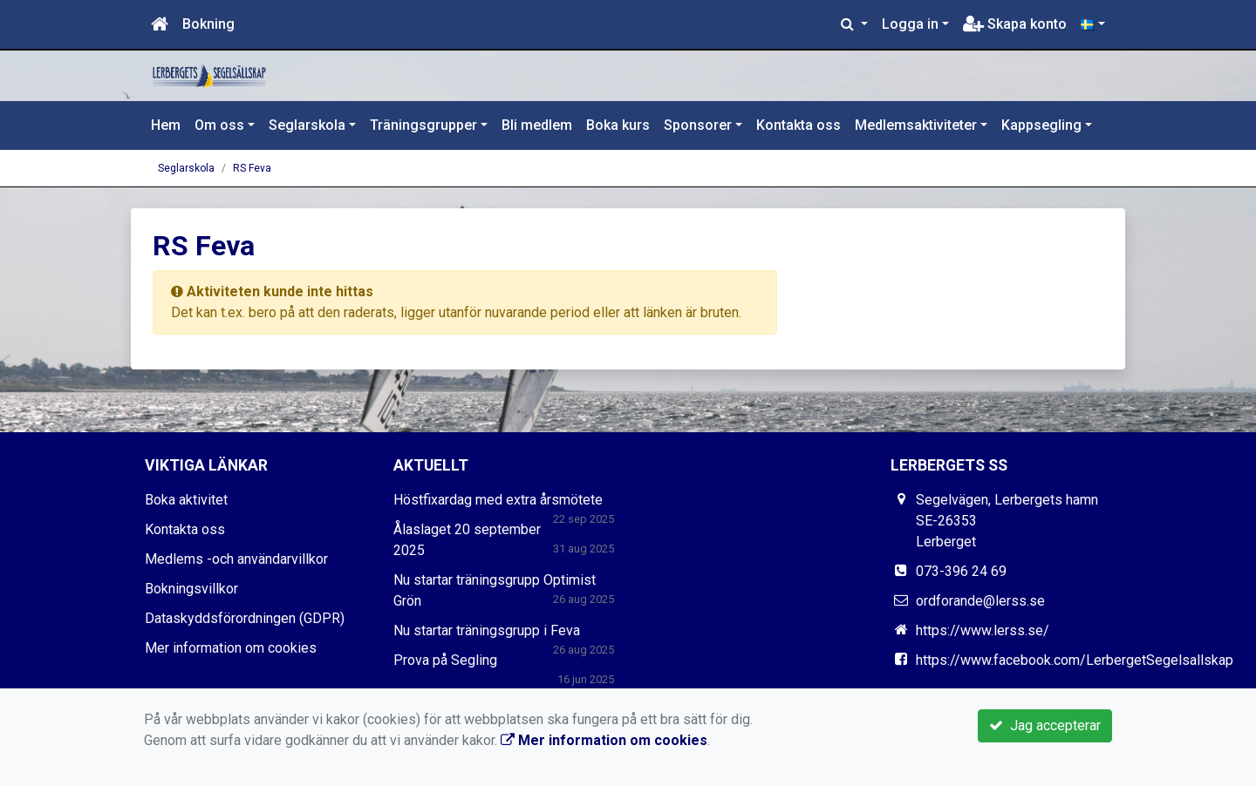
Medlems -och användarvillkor (236, 559)
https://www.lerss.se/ (982, 630)
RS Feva (252, 168)
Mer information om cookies (231, 648)
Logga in (910, 24)
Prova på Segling (445, 660)
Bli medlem (537, 125)
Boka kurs (618, 125)
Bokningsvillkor (191, 588)
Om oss (219, 125)
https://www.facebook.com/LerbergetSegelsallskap (1074, 660)
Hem (166, 125)
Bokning (208, 24)
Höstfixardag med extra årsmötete (498, 499)
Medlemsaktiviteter (916, 125)
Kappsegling (1041, 125)
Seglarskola (307, 125)
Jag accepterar (1045, 725)
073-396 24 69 (961, 571)
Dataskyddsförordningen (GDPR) (245, 618)
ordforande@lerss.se (980, 601)
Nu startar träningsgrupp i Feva (486, 630)
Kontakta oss (798, 125)
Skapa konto (1015, 24)
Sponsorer (698, 125)
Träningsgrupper (423, 125)
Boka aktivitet (186, 499)
